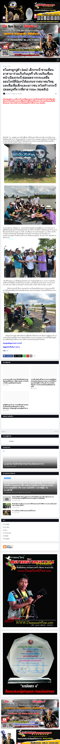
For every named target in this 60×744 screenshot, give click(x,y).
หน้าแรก (5, 66)
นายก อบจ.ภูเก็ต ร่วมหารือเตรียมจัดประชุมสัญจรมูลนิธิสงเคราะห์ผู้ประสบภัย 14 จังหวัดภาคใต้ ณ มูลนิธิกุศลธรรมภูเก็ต (15, 381)
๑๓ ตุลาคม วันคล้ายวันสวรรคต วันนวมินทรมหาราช (24, 464)
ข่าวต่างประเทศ (7, 533)
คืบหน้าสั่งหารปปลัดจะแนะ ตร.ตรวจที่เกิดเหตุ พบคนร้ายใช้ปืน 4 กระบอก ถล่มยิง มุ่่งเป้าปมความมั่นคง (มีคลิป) (34, 504)
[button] (58, 60)
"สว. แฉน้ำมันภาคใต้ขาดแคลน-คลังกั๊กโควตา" (24, 510)
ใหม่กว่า (4, 431)
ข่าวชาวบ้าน (6, 527)
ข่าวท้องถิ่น (5, 536)
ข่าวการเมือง (6, 524)
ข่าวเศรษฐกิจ (6, 538)
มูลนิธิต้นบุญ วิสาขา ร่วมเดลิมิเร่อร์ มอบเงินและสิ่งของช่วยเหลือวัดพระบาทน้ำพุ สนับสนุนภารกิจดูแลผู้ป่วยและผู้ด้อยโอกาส (15, 406)
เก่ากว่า (56, 431)
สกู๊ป (9, 66)
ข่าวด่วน (5, 530)
